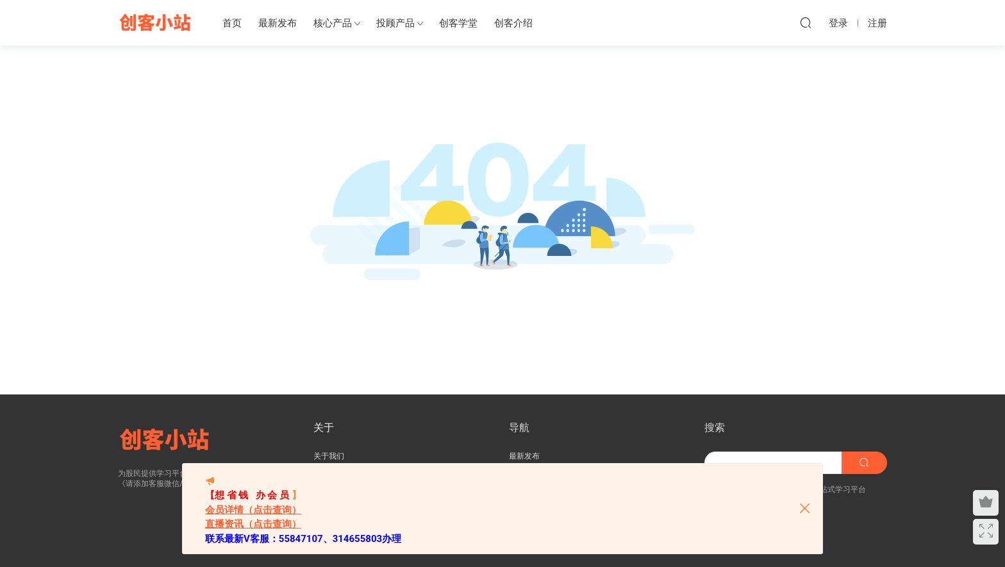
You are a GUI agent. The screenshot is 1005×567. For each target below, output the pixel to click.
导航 (519, 427)
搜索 (714, 427)
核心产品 (332, 23)
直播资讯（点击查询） (253, 524)
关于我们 (328, 456)
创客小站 (156, 22)
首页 (232, 23)
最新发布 (277, 23)
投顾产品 (395, 23)
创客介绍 (513, 23)
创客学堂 (458, 23)
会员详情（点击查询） (253, 510)
